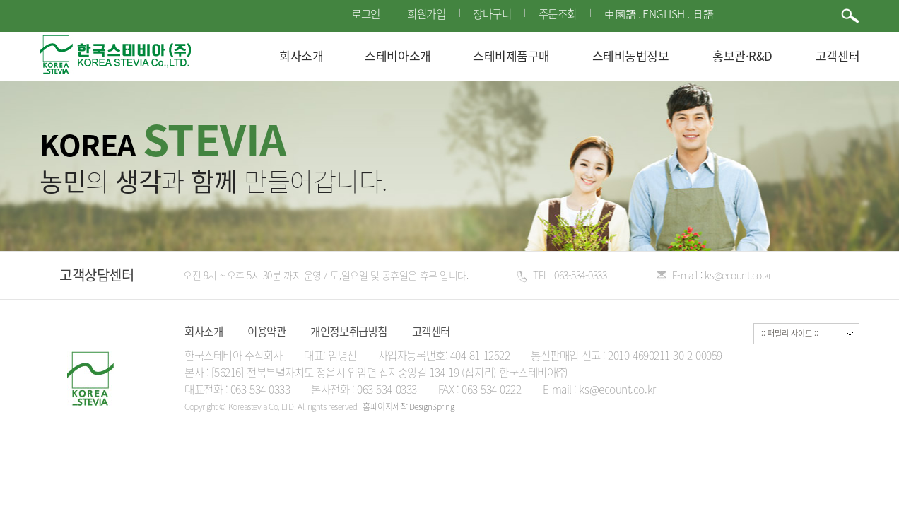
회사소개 (301, 55)
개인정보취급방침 (348, 331)
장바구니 (490, 14)
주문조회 (556, 14)
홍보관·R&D (742, 55)
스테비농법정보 (630, 55)
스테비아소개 (397, 55)
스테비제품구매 (511, 55)
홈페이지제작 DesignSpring (408, 406)
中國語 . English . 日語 (658, 14)
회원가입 (425, 14)
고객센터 (837, 55)
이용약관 (266, 331)
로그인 (364, 14)
